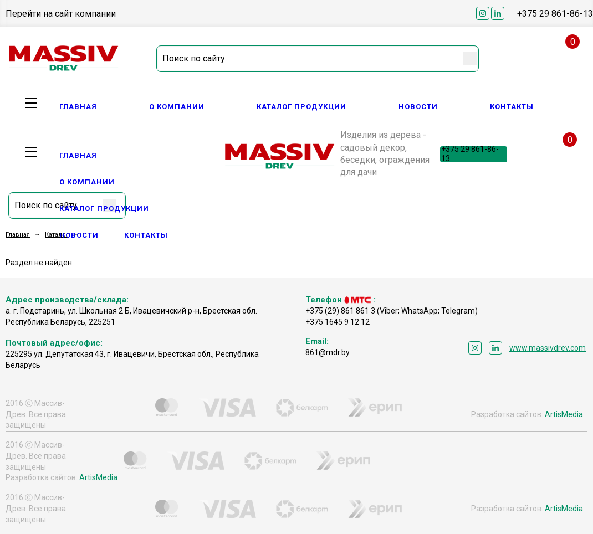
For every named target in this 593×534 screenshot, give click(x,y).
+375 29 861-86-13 (555, 13)
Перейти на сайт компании (61, 13)
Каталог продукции (301, 106)
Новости (418, 106)
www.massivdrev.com (547, 347)
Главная (78, 106)
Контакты (512, 106)
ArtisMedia (564, 414)
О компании (177, 106)
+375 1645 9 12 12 (337, 321)
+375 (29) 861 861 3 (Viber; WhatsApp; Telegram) (391, 310)
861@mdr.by (327, 352)
